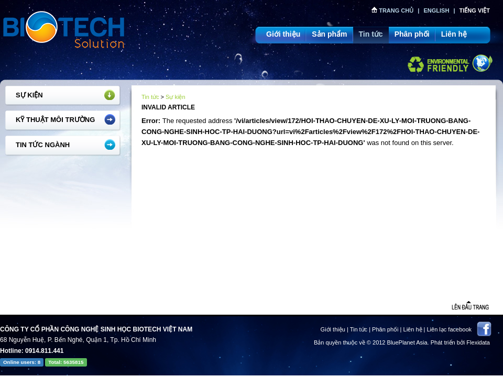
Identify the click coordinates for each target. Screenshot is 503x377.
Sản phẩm (329, 34)
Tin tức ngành (43, 145)
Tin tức (371, 34)
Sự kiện (29, 95)
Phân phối (412, 34)
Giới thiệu (283, 34)
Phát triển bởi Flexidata (460, 342)
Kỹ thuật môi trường (55, 120)
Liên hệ (454, 34)
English (436, 10)
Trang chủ (392, 10)
